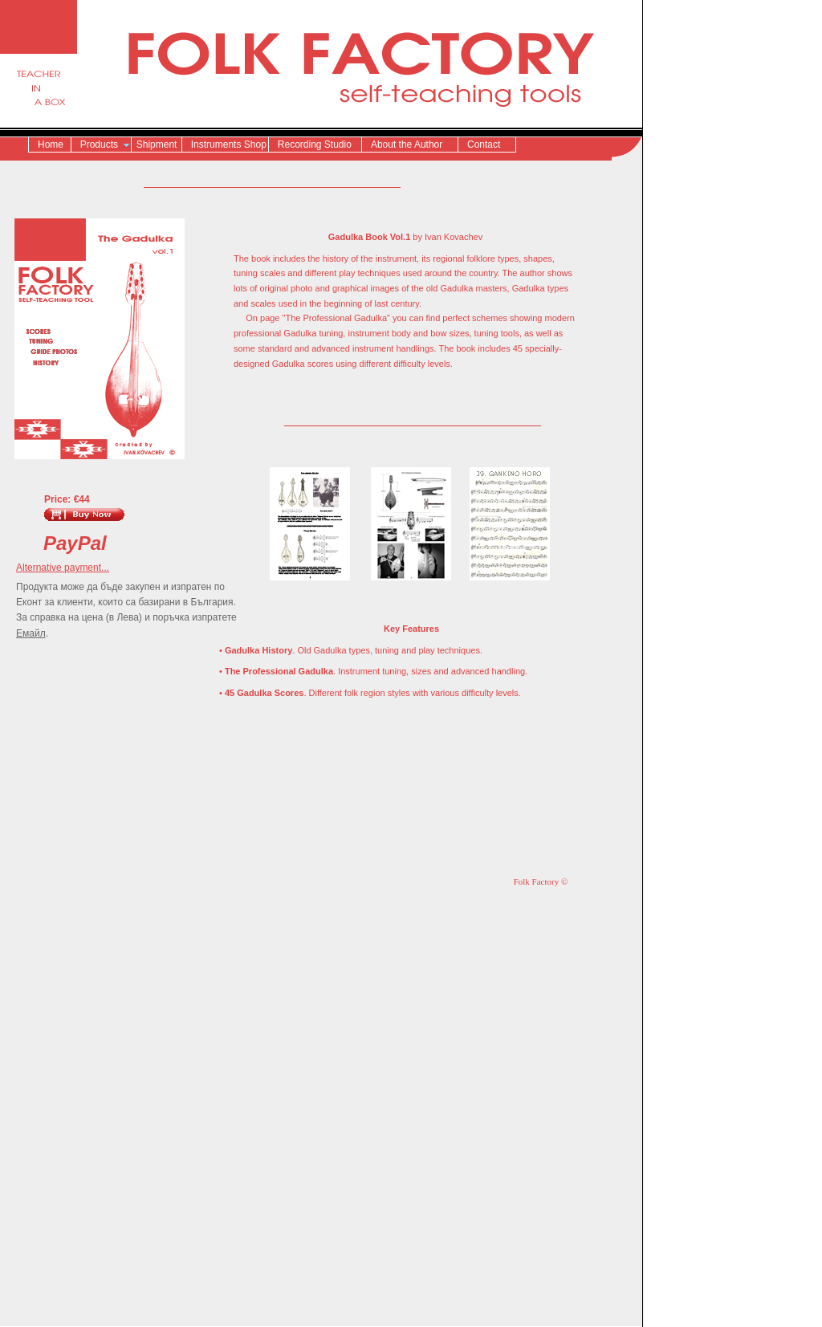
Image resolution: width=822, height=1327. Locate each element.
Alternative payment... (62, 567)
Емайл (31, 633)
